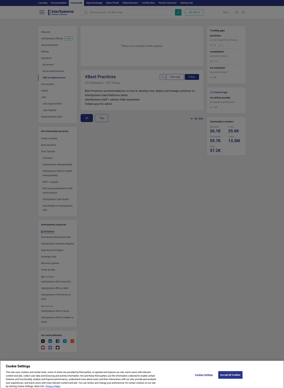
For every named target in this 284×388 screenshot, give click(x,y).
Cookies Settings (204, 380)
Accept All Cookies (230, 380)
